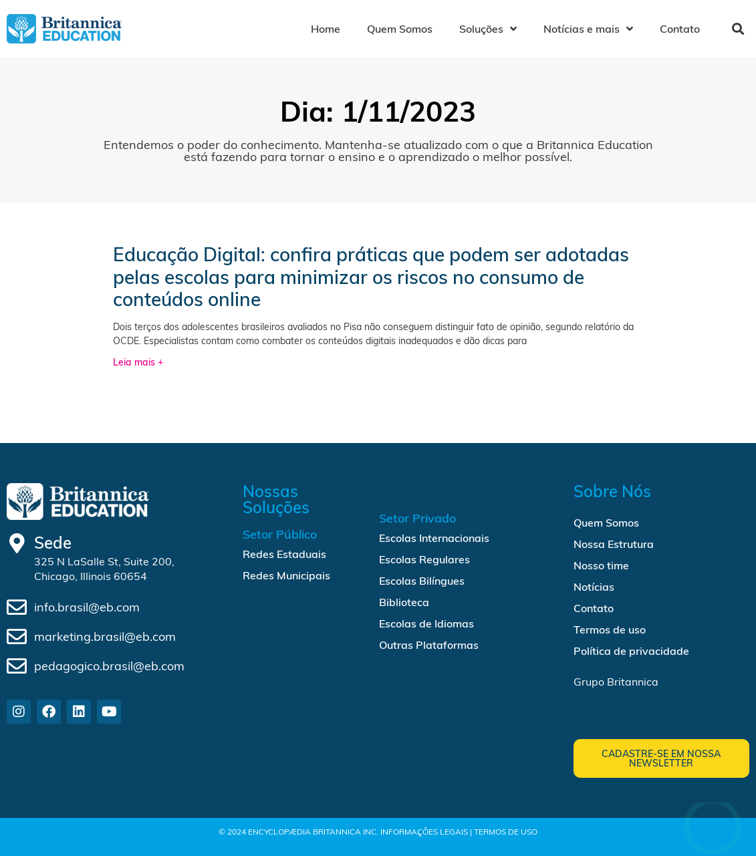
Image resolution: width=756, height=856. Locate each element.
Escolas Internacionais (434, 538)
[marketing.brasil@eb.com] (17, 637)
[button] (738, 29)
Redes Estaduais (284, 554)
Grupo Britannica (616, 681)
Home (325, 28)
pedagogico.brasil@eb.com (109, 666)
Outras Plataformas (429, 645)
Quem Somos (399, 28)
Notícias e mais (588, 29)
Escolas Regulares (424, 559)
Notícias (594, 586)
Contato (680, 28)
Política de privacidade (631, 651)
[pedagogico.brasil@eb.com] (17, 666)
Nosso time (601, 565)
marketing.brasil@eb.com (105, 636)
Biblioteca (404, 602)
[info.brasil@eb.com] (17, 607)
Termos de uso (610, 629)
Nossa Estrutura (614, 544)
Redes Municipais (286, 575)
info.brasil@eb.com (87, 607)
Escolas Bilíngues (422, 580)
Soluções (488, 29)
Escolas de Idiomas (426, 623)
